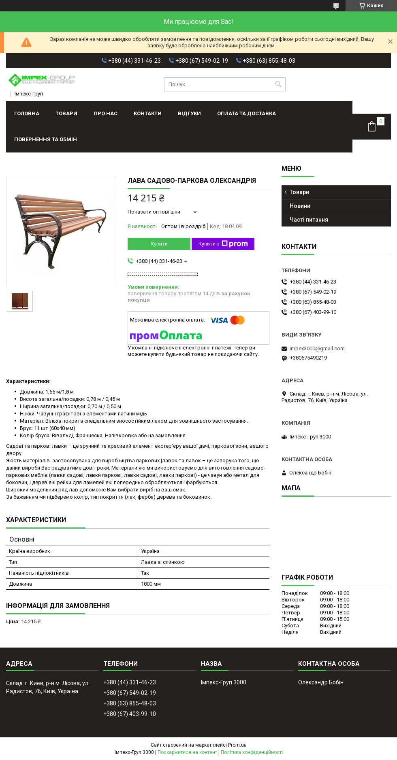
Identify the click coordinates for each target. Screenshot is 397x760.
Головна (26, 113)
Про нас (105, 113)
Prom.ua (237, 745)
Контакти (148, 113)
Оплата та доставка (246, 113)
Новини (300, 206)
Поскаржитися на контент (187, 752)
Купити (159, 244)
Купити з (223, 244)
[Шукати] (278, 84)
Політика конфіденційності (252, 752)
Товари (66, 113)
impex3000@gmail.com (317, 348)
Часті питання (309, 219)
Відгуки (189, 113)
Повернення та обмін (45, 139)
